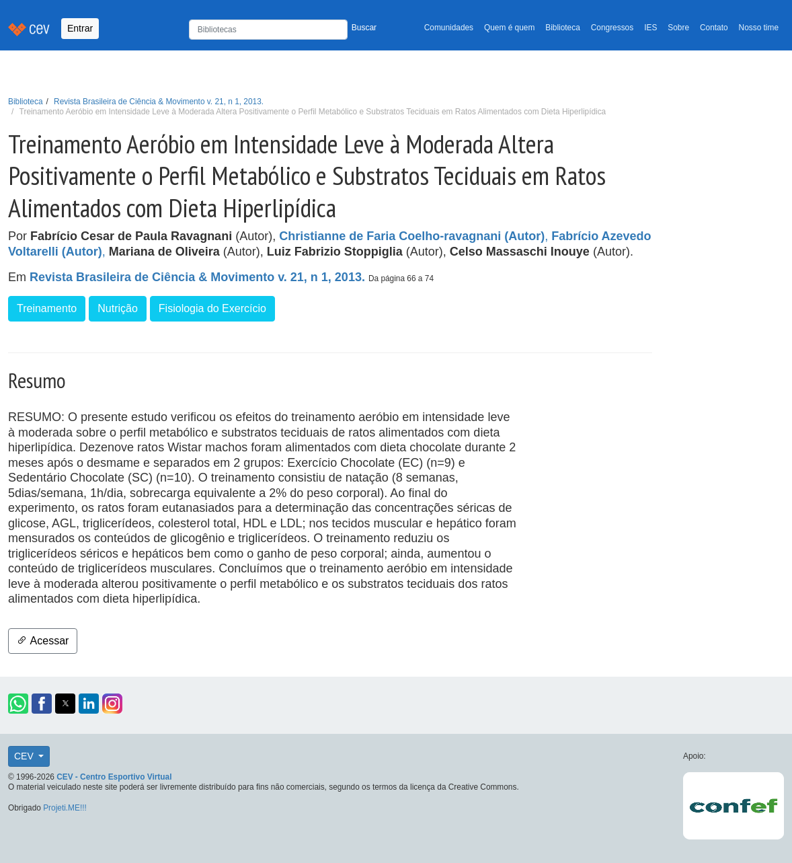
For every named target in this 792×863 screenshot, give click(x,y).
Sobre (678, 27)
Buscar (364, 27)
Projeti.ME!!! (65, 808)
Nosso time (759, 27)
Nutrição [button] (117, 308)
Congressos (612, 27)
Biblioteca (562, 27)
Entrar (80, 28)
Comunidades (448, 27)
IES (650, 27)
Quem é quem (509, 27)
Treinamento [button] (47, 308)
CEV (25, 756)
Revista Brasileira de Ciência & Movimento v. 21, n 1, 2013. (159, 101)
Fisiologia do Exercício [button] (212, 308)
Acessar (43, 640)
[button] (18, 703)
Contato (714, 27)
